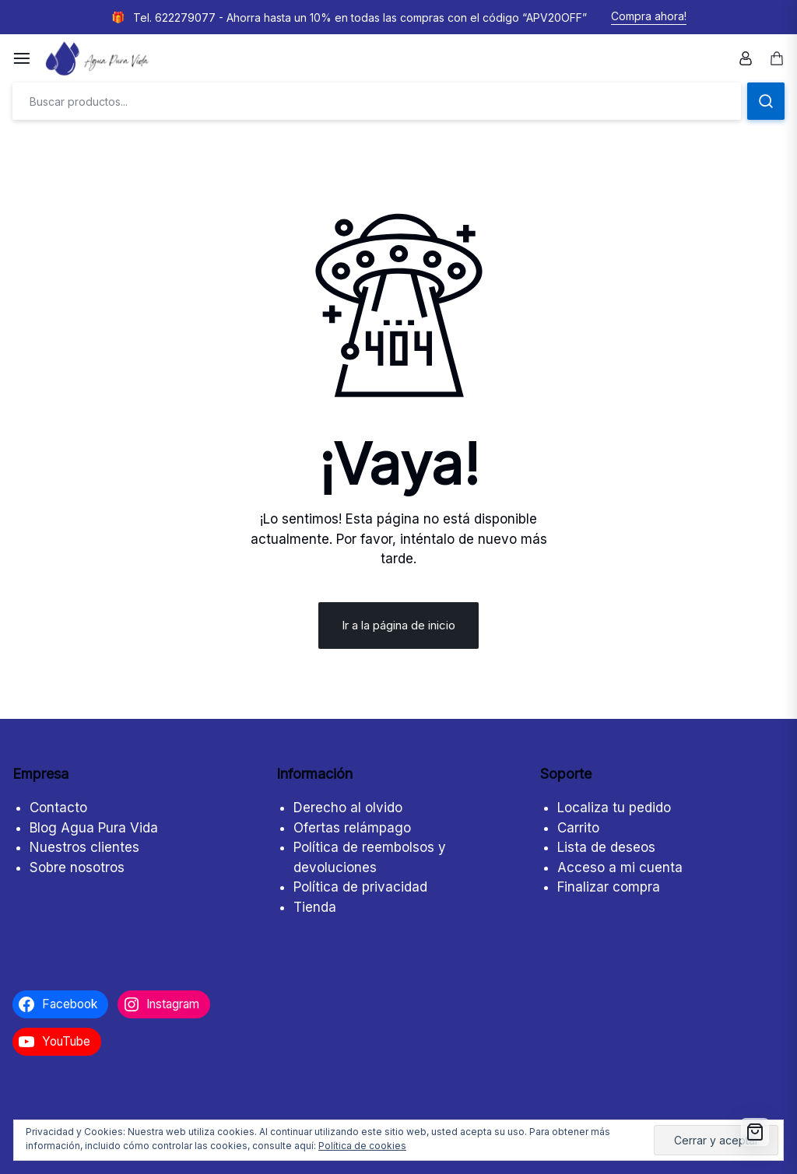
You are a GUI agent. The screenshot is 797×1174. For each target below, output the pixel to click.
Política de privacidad (360, 887)
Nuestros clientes (84, 847)
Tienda (314, 907)
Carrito (578, 828)
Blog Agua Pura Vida (94, 828)
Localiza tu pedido (614, 807)
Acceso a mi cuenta (620, 867)
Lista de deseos (606, 847)
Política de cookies (362, 1145)
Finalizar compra (608, 887)
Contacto (58, 807)
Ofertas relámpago (352, 828)
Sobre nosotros (77, 867)
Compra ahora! (648, 16)
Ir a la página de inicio (398, 625)
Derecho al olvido (347, 807)
